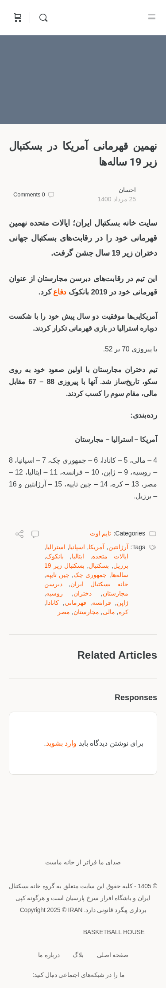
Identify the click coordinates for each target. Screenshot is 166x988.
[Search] (41, 17)
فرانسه (101, 602)
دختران (82, 593)
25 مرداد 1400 (116, 199)
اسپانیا (77, 547)
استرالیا (56, 547)
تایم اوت (101, 533)
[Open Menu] (152, 16)
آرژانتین (118, 547)
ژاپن (122, 602)
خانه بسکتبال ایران (99, 584)
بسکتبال (99, 565)
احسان (127, 189)
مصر (64, 611)
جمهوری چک (90, 574)
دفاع (59, 292)
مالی (109, 611)
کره (123, 611)
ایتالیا (78, 556)
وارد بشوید (61, 743)
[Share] (19, 535)
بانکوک (55, 556)
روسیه (54, 593)
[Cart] (17, 17)
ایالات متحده (110, 556)
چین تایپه (57, 574)
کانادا (52, 602)
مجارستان (86, 611)
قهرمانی (75, 602)
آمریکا (96, 547)
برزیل (120, 565)
